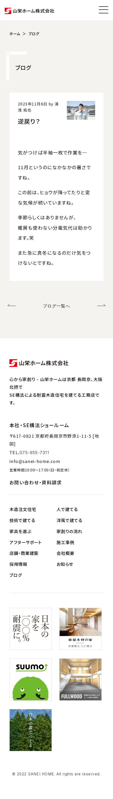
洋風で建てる (69, 520)
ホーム (14, 33)
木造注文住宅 (22, 509)
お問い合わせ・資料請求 (35, 482)
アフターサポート (25, 542)
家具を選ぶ (20, 531)
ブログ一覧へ (56, 305)
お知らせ (64, 564)
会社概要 (65, 553)
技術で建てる (22, 520)
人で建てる (67, 509)
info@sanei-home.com (34, 461)
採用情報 (18, 564)
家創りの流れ (69, 531)
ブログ (33, 33)
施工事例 (65, 542)
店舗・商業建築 (23, 553)
